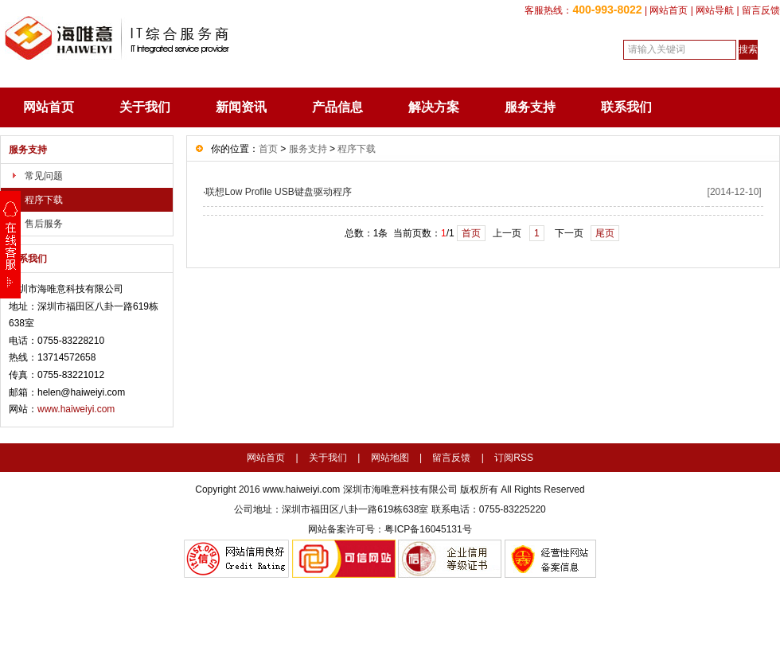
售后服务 (44, 223)
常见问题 (44, 175)
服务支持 (530, 107)
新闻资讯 (241, 107)
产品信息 (337, 107)
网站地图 (390, 457)
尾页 (604, 233)
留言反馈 (761, 10)
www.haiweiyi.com (76, 409)
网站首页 (668, 10)
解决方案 (433, 107)
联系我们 (626, 107)
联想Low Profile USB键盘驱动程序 (278, 191)
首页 (268, 148)
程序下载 (44, 199)
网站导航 (715, 10)
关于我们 (144, 107)
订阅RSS (513, 457)
